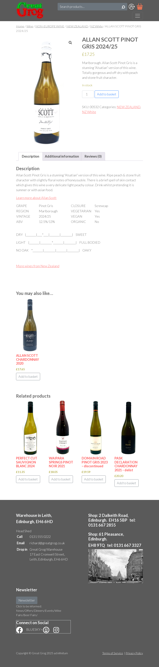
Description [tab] (30, 156)
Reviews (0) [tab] (93, 156)
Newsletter (26, 600)
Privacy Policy (134, 653)
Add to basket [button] (28, 376)
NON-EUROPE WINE (49, 26)
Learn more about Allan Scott (36, 198)
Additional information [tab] (62, 156)
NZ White (96, 26)
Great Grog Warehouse (46, 549)
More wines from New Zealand (37, 266)
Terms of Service (112, 653)
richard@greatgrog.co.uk (47, 543)
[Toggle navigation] (137, 16)
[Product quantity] (88, 94)
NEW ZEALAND (77, 26)
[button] (70, 42)
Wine (29, 26)
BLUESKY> (38, 629)
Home (20, 26)
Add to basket (106, 94)
